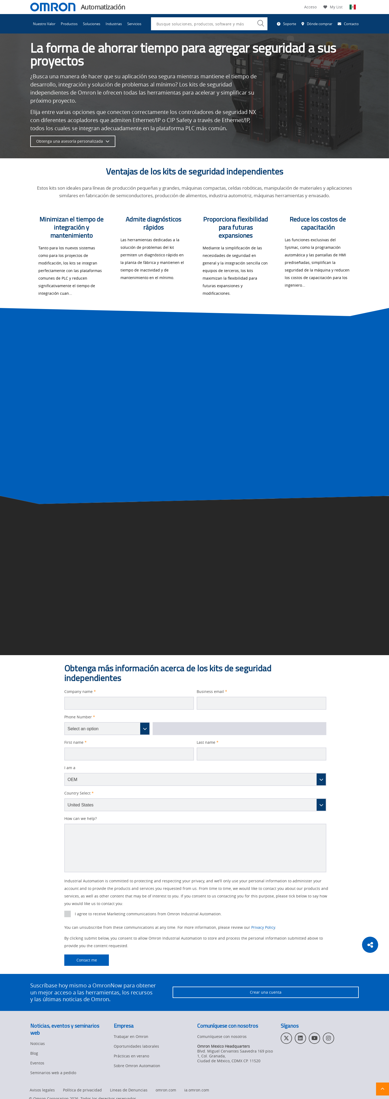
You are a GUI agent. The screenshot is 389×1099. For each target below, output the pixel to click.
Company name (80, 691)
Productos (69, 23)
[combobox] (209, 24)
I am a (69, 767)
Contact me (80, 960)
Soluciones (91, 23)
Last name (208, 742)
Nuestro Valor (44, 23)
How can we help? (80, 818)
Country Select (79, 793)
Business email (212, 691)
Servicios (134, 23)
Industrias (114, 23)
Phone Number (79, 717)
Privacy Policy (263, 927)
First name (75, 742)
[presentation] (67, 914)
